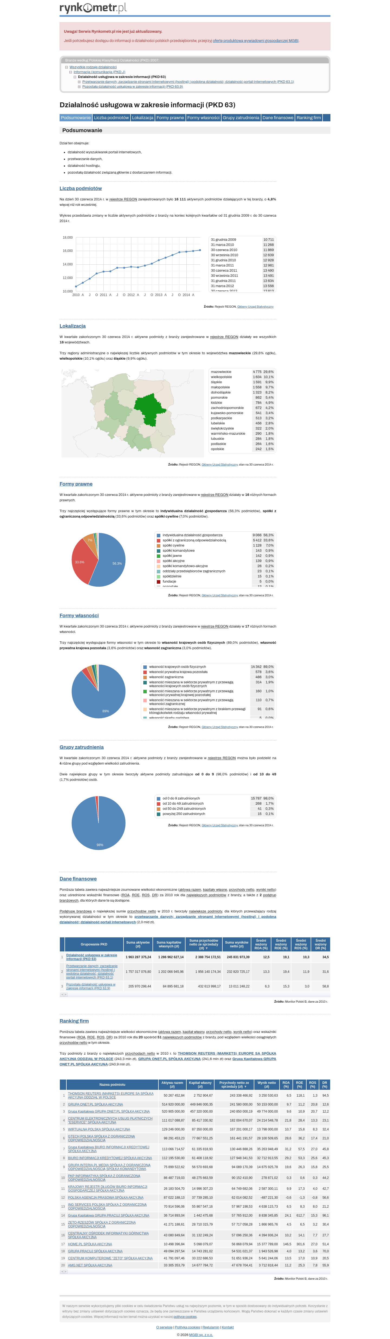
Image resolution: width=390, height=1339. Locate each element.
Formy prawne (170, 117)
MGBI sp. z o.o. (201, 1335)
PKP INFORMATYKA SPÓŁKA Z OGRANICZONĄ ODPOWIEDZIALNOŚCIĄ (104, 1178)
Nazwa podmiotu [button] (112, 1085)
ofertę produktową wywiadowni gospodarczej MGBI (255, 41)
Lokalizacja (142, 117)
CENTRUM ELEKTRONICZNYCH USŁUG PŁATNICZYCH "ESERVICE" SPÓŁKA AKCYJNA (110, 1120)
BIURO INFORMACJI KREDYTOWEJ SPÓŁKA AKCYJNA (110, 1158)
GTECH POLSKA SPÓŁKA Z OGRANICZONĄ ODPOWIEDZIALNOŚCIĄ (101, 1138)
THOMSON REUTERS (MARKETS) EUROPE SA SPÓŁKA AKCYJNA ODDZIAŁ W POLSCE (110, 1095)
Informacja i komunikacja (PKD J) (99, 72)
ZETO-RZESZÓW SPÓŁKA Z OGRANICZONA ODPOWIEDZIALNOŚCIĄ (102, 1224)
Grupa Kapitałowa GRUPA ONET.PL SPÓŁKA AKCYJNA (109, 1111)
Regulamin (211, 1327)
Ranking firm (309, 117)
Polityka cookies (187, 1327)
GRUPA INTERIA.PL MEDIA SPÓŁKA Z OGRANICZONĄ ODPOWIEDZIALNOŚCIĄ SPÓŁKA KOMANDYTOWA (109, 1167)
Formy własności (203, 117)
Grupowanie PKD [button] (94, 944)
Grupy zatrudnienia (241, 117)
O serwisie (164, 1327)
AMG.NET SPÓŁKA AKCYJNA (90, 1265)
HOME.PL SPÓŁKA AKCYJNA (90, 1244)
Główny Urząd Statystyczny (255, 306)
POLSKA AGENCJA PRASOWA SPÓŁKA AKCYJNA (105, 1198)
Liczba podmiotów (111, 117)
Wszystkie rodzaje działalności (93, 67)
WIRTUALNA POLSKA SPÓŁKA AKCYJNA (99, 1129)
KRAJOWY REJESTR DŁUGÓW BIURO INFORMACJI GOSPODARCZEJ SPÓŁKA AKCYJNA (107, 1188)
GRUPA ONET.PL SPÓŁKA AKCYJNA (169, 1059)
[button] (138, 944)
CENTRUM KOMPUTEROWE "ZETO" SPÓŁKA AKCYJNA (110, 1258)
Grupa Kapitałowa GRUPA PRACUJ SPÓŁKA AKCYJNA (108, 1215)
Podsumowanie (76, 117)
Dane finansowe (278, 117)
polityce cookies (185, 1317)
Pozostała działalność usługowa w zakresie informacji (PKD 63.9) (132, 87)
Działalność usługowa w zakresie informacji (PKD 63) (91, 957)
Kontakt (228, 1327)
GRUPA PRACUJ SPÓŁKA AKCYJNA (95, 1251)
